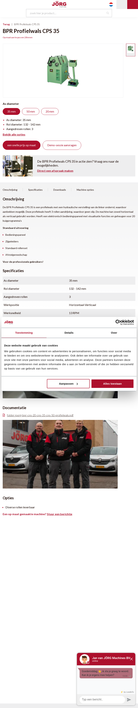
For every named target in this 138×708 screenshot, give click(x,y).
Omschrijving (10, 189)
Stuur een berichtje (59, 514)
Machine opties (85, 189)
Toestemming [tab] (24, 332)
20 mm (50, 111)
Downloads (59, 189)
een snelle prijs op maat (21, 145)
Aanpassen (68, 383)
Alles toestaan (112, 383)
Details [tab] (69, 332)
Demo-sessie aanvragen (62, 145)
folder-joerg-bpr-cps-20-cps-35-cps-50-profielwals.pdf (38, 415)
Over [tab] (114, 332)
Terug (6, 24)
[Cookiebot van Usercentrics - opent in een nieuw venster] (118, 322)
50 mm (30, 111)
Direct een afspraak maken (55, 170)
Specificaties (35, 189)
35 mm (11, 111)
